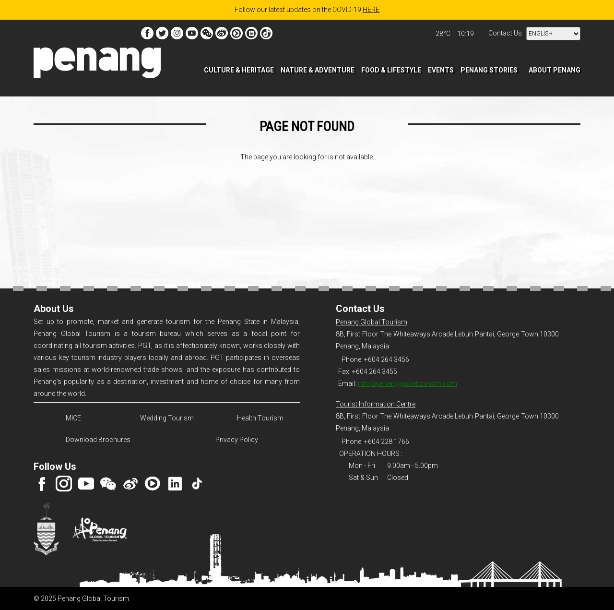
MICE (73, 418)
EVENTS (441, 70)
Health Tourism (260, 418)
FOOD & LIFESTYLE (391, 70)
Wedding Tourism (167, 418)
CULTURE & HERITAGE (239, 70)
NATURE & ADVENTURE (317, 70)
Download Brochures (96, 439)
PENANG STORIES (489, 70)
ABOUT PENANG (554, 70)
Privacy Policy (236, 439)
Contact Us (505, 33)
